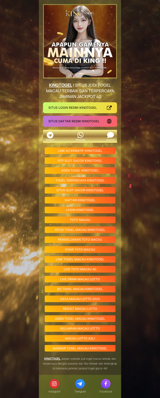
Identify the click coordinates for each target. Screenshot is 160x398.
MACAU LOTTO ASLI (80, 338)
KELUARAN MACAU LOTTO (80, 328)
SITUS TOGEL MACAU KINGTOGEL (80, 230)
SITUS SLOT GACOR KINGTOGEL (80, 190)
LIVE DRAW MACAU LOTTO (80, 279)
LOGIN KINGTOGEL (80, 210)
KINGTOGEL (60, 85)
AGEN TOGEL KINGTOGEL (80, 170)
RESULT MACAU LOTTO (80, 309)
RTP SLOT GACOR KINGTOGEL (80, 161)
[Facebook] (105, 384)
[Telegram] (80, 384)
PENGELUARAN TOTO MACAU (80, 240)
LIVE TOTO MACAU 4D (80, 269)
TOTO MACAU (80, 220)
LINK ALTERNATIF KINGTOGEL (80, 151)
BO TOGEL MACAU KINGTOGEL (80, 289)
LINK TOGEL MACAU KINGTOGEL (80, 259)
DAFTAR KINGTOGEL (80, 200)
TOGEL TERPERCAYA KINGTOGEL (80, 180)
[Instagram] (54, 384)
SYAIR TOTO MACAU (80, 249)
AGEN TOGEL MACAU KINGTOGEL (80, 319)
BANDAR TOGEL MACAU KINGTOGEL (80, 348)
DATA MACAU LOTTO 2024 (80, 299)
